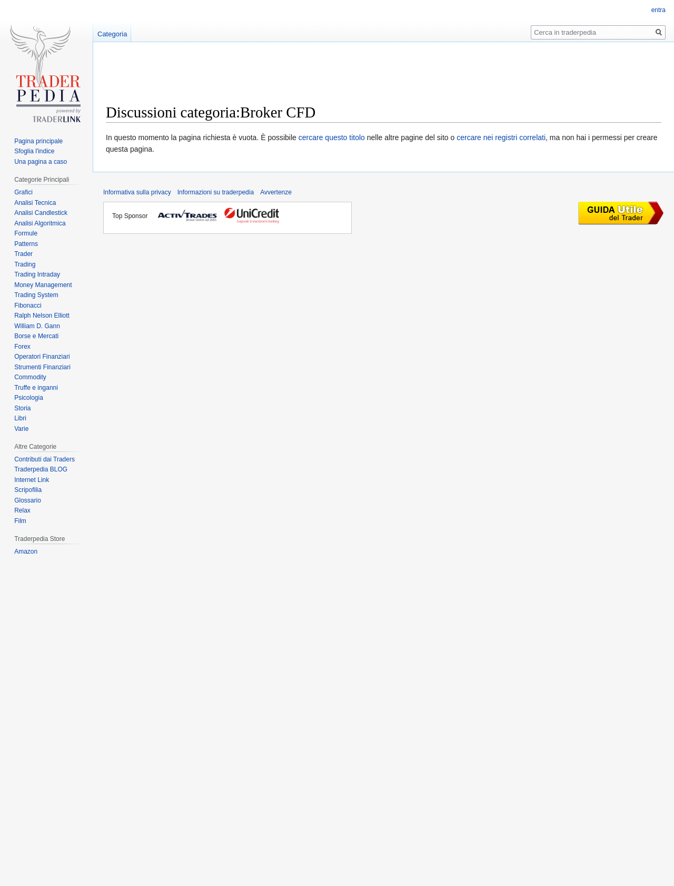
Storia (22, 408)
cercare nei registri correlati (501, 137)
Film (20, 521)
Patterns (26, 244)
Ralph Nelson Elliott (42, 315)
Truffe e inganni (36, 387)
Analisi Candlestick (40, 212)
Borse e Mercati (36, 336)
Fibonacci (27, 305)
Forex (22, 346)
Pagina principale (38, 141)
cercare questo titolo (332, 137)
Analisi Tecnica (35, 202)
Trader (23, 254)
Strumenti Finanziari (42, 367)
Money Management (43, 285)
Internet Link (31, 480)
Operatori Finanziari (42, 356)
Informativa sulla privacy (137, 192)
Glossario (27, 500)
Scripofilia (28, 490)
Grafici (23, 192)
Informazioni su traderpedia (215, 192)
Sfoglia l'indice (34, 151)
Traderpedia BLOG (40, 469)
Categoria (112, 34)
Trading (24, 264)
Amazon (25, 551)
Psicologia (28, 397)
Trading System (36, 295)
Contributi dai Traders (44, 459)
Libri (20, 418)
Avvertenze (276, 192)
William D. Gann (37, 326)
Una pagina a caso (40, 161)
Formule (25, 233)
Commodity (30, 377)
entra (658, 10)
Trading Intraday (37, 274)
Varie (21, 428)
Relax (22, 510)
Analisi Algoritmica (39, 223)
